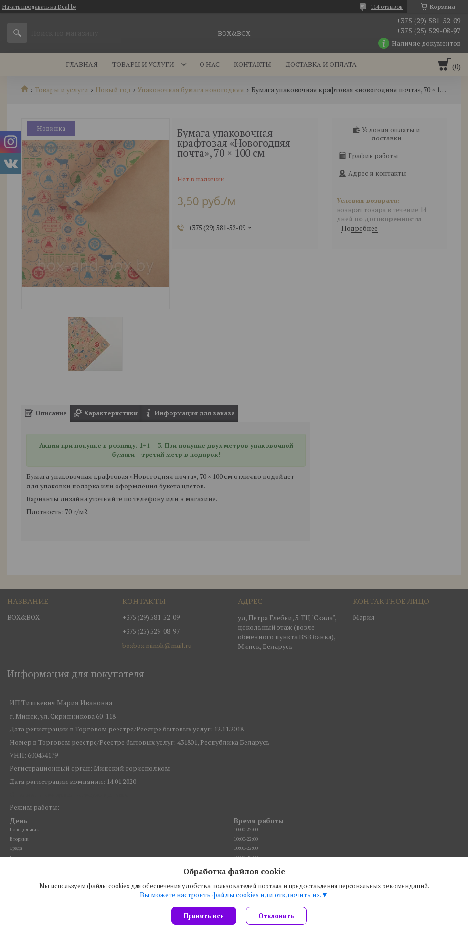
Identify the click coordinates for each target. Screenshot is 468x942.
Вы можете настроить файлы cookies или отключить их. (230, 894)
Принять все (204, 915)
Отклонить (276, 915)
